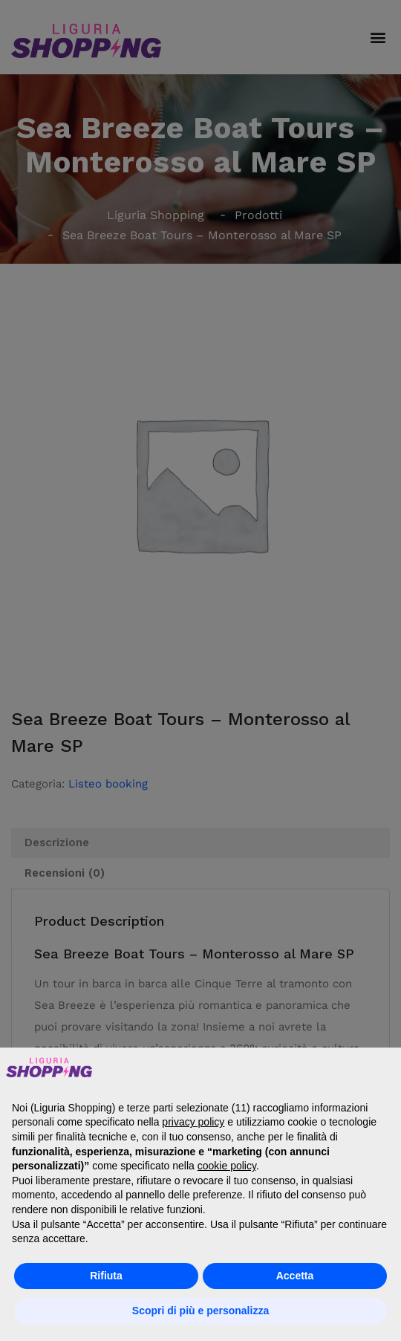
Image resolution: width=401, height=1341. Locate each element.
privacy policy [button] (193, 1122)
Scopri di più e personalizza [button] (200, 1310)
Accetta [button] (295, 1276)
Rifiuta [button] (106, 1276)
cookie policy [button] (227, 1166)
